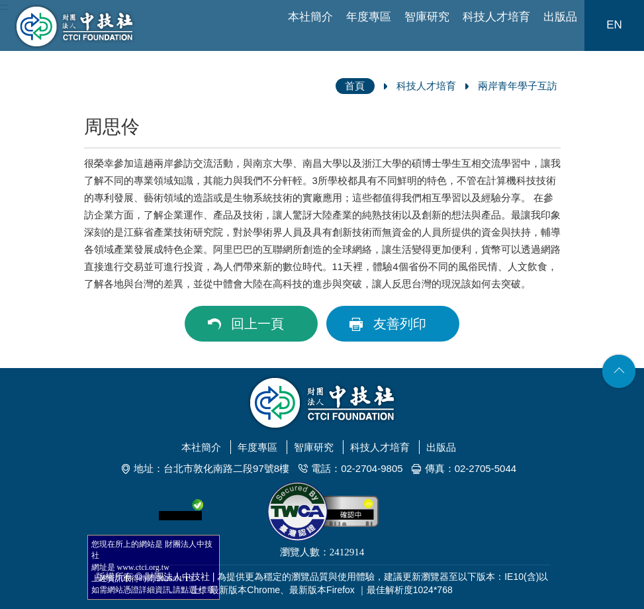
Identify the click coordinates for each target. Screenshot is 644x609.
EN (614, 25)
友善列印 (399, 323)
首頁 (355, 85)
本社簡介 (310, 17)
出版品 (560, 17)
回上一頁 (257, 323)
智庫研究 (426, 17)
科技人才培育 (496, 17)
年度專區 (368, 17)
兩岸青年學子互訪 (517, 85)
